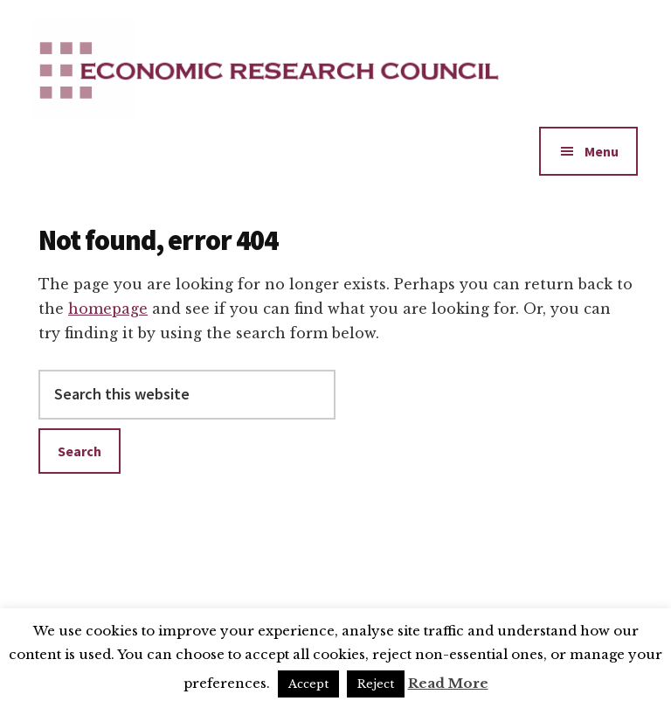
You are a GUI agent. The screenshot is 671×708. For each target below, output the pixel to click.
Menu (602, 151)
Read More (448, 683)
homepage (108, 308)
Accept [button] (308, 684)
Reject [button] (375, 684)
